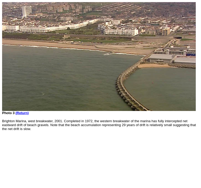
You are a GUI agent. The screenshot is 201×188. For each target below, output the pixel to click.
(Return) (22, 113)
